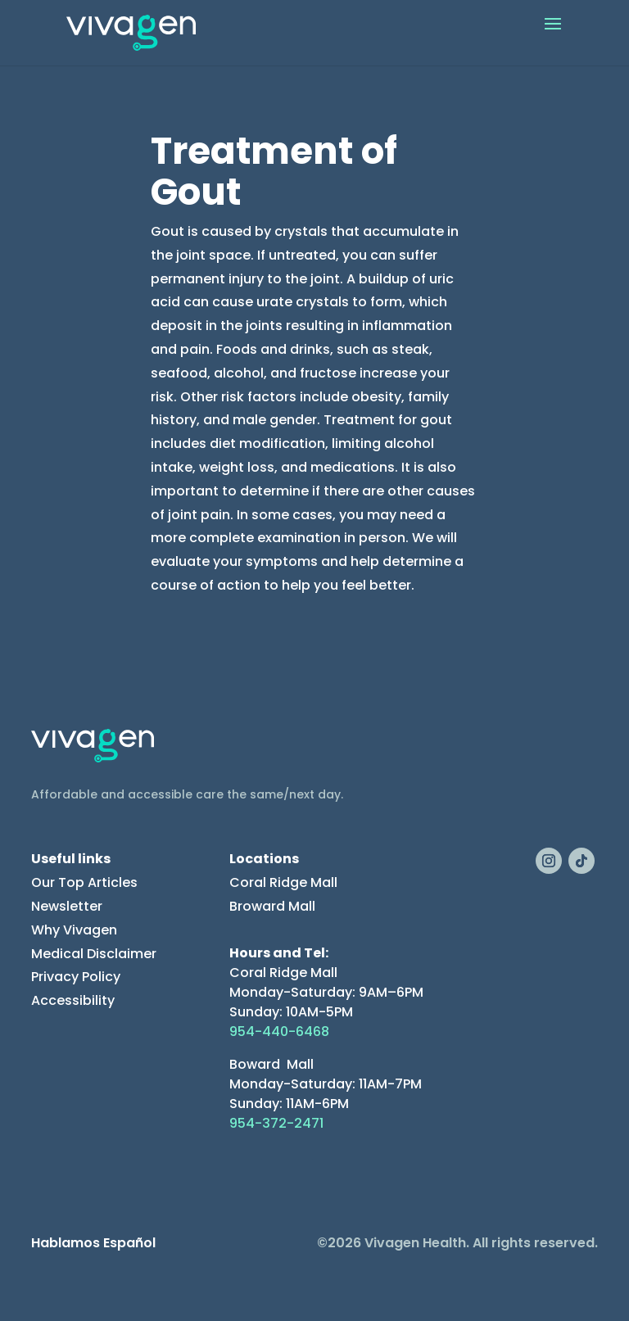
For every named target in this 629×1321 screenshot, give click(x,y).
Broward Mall (272, 906)
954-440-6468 (279, 1031)
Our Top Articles (84, 882)
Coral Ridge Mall (283, 882)
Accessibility (73, 1000)
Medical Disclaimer (93, 953)
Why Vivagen (74, 930)
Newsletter (66, 906)
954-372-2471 (276, 1123)
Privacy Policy (75, 976)
